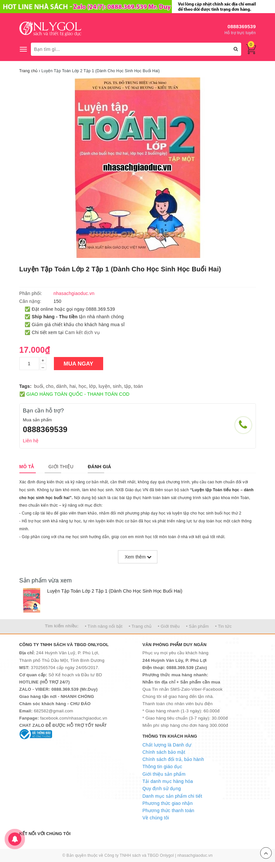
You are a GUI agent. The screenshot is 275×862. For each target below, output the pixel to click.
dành (61, 386)
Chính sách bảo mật (164, 752)
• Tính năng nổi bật (103, 626)
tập (127, 386)
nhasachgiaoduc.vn (195, 855)
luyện (104, 386)
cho (49, 386)
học (82, 386)
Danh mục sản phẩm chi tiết (172, 796)
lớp (92, 386)
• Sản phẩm (197, 626)
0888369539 (242, 26)
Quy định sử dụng (162, 788)
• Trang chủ (140, 626)
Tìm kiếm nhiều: (62, 625)
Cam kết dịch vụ (82, 332)
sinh (117, 386)
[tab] (26, 466)
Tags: (25, 386)
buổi (38, 386)
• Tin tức (223, 626)
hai (73, 386)
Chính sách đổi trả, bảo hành (173, 759)
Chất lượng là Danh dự (167, 744)
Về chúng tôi (156, 817)
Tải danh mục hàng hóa (168, 781)
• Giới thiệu (169, 626)
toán (138, 386)
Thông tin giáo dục (162, 766)
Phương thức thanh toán (169, 810)
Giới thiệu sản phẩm (164, 774)
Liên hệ (31, 440)
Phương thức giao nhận (168, 803)
